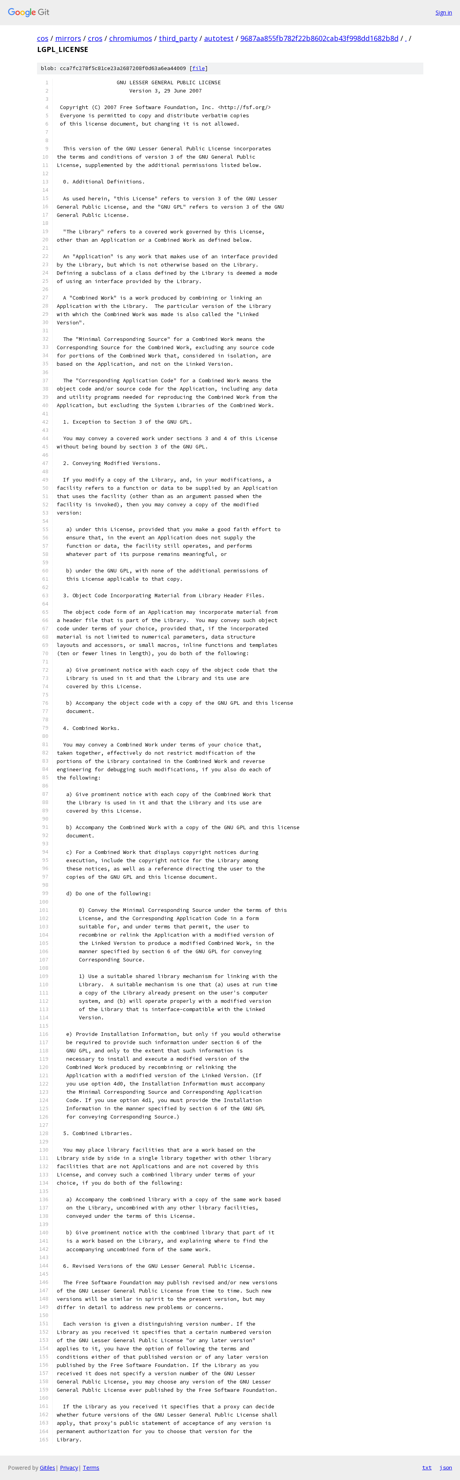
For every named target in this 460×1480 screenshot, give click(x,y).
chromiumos (130, 38)
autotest (219, 38)
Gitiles (47, 1467)
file (198, 68)
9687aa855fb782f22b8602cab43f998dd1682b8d (319, 38)
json (446, 1467)
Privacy (69, 1467)
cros (95, 38)
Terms (91, 1467)
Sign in (444, 12)
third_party (178, 38)
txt (427, 1467)
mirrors (68, 38)
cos (42, 38)
